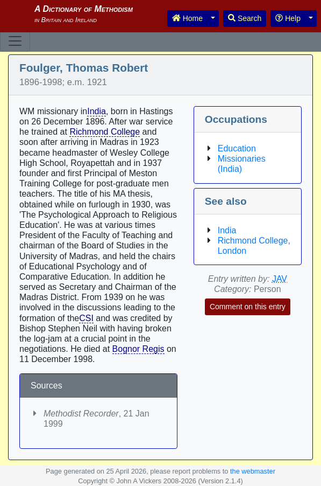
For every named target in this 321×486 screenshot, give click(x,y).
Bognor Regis (138, 348)
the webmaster (252, 471)
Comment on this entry (248, 306)
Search (244, 18)
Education (237, 148)
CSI (86, 318)
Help (288, 18)
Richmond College (104, 131)
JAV (279, 278)
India (96, 111)
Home (187, 18)
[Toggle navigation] (15, 41)
